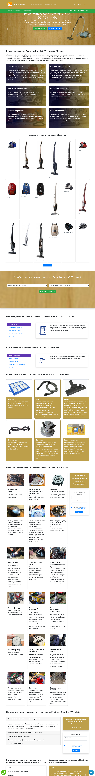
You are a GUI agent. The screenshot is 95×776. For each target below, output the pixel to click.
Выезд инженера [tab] (13, 358)
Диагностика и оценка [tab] (15, 361)
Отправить (79, 512)
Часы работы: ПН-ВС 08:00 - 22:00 (78, 10)
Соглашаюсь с (80, 508)
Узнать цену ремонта (47, 291)
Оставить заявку (40, 29)
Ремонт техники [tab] (13, 367)
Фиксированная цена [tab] (14, 324)
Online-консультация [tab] (14, 355)
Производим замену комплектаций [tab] (18, 336)
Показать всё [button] (47, 265)
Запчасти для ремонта (50, 4)
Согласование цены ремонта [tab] (17, 364)
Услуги (10, 10)
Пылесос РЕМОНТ (20, 4)
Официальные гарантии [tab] (15, 327)
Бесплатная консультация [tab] (16, 333)
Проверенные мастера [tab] (15, 330)
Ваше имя (79, 494)
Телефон (79, 501)
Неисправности (27, 10)
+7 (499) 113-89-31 (81, 4)
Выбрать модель (55, 29)
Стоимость (17, 10)
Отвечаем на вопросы (35, 4)
